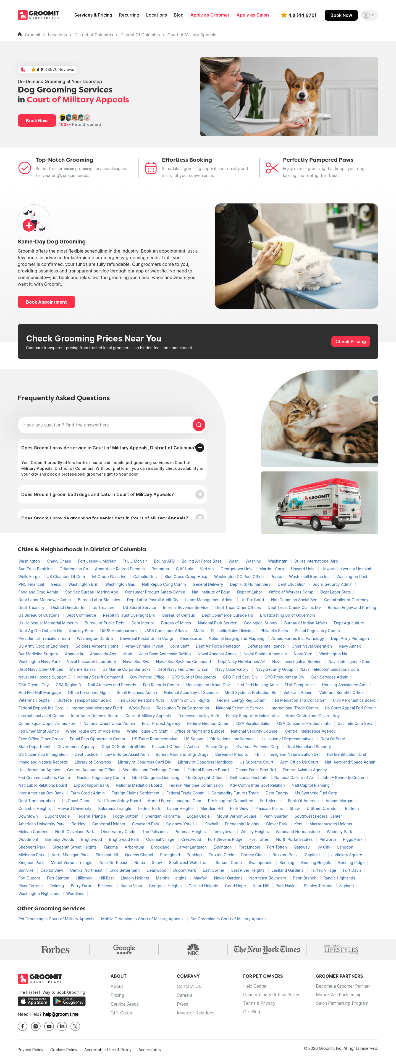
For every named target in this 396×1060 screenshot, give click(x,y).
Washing (254, 561)
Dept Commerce (81, 615)
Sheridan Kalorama (163, 816)
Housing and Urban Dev (208, 684)
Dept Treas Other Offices (238, 607)
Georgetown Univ (237, 568)
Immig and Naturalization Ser (294, 754)
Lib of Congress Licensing (156, 777)
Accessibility (149, 1050)
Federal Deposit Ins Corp (42, 708)
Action (193, 746)
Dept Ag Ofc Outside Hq (41, 630)
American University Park (42, 824)
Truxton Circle (222, 854)
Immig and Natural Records (44, 762)
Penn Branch (305, 878)
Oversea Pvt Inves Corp (258, 746)
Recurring (129, 15)
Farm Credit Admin (88, 793)
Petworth (328, 839)
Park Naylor (287, 885)
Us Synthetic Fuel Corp (316, 793)
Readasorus (191, 638)
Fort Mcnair (271, 800)
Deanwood (157, 870)
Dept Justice (87, 754)
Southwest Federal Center (318, 816)
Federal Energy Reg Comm (242, 700)
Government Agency (76, 746)
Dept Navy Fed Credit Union (183, 669)
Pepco (277, 576)
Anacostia (74, 653)
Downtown (29, 816)
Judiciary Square (346, 854)
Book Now (341, 15)
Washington (30, 561)
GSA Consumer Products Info (304, 723)
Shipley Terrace (318, 885)
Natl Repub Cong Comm (164, 584)
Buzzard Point (285, 854)
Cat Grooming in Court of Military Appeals (228, 918)
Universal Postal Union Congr (147, 638)
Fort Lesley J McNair (97, 561)
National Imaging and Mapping (237, 638)
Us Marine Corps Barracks (127, 669)
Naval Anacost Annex (218, 653)
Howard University (74, 808)
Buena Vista (131, 885)
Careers (184, 995)
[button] (369, 15)
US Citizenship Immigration (44, 754)
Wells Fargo (30, 576)
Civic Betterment (125, 870)
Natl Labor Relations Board (43, 785)
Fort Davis (352, 870)
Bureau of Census (179, 615)
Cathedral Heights (109, 824)
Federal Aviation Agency (305, 769)
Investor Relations (195, 1013)
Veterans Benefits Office (341, 692)
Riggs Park (353, 839)
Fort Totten (259, 839)
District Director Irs (68, 607)
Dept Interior (143, 623)
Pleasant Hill (107, 854)
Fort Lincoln (249, 847)
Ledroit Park (149, 808)
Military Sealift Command (100, 677)
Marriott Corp (272, 568)
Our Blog (252, 1013)
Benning (287, 862)
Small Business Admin (137, 692)
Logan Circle (199, 816)
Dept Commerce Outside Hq (228, 615)
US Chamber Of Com (66, 576)
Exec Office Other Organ (41, 738)
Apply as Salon (253, 15)
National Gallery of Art (295, 777)
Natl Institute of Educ (211, 592)
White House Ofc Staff (148, 731)
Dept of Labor (250, 592)
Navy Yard (304, 653)
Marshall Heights (172, 878)
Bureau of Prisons (232, 754)
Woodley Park (339, 831)
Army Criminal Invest (144, 646)
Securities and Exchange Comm (152, 769)
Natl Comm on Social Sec (294, 599)
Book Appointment (46, 302)
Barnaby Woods (60, 839)
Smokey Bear (81, 630)
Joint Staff (180, 646)
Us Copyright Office (205, 777)
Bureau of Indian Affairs (306, 623)
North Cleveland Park (75, 831)
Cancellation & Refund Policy (273, 995)
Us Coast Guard (76, 800)
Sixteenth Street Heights (75, 847)
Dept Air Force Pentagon (219, 646)
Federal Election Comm (208, 723)
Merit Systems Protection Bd (251, 692)
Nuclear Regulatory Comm (101, 777)
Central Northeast (87, 870)
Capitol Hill (315, 854)
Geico (56, 584)
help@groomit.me (60, 1014)
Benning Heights (316, 862)
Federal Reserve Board (208, 769)
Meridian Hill (212, 808)
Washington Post (352, 576)
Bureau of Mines (176, 623)
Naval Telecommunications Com (329, 669)
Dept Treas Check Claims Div (295, 607)
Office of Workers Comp (291, 592)
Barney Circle (254, 854)
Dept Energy (278, 793)
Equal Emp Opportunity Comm (98, 738)
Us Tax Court (252, 599)
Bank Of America (304, 800)
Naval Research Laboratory (92, 661)
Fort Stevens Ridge (225, 839)
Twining (57, 885)
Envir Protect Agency (162, 723)
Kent (299, 824)
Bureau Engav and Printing (352, 607)
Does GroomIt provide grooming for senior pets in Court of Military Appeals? (104, 518)
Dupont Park (185, 870)
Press (182, 1004)
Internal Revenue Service (186, 607)
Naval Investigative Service (297, 661)
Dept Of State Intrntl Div (124, 746)
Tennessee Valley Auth (199, 715)
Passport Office (167, 746)
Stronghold (170, 854)
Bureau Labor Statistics (99, 599)
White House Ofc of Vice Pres (93, 731)
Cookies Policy (63, 1050)
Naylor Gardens (229, 878)
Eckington (223, 847)
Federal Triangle (92, 816)
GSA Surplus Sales (253, 723)
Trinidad (195, 854)
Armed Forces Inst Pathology (298, 638)
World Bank (140, 708)
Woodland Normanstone (298, 831)
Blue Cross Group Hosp (186, 576)
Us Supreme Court (257, 762)
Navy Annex (350, 646)
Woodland (75, 893)
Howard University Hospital (346, 568)
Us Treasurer (104, 607)
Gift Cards (121, 1013)
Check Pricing (350, 341)
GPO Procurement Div (284, 677)
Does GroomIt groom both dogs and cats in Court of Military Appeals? (97, 494)
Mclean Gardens (34, 831)
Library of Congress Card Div (145, 762)
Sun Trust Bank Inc (36, 568)
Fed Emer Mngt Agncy (39, 731)
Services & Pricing (93, 15)
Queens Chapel (139, 854)
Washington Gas (120, 584)
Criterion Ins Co (74, 568)
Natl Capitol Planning (311, 785)
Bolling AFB (165, 561)
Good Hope (236, 885)
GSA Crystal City (34, 684)
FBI (258, 754)
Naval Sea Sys (136, 661)
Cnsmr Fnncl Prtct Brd (256, 769)
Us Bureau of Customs (40, 615)
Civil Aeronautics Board (354, 700)
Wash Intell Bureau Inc (310, 576)
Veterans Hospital (35, 700)
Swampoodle (261, 862)
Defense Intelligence (267, 646)
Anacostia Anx (103, 653)
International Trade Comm (295, 708)
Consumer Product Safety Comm (155, 592)
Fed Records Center (161, 684)
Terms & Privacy (259, 1004)
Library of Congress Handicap (206, 762)
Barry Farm (81, 885)
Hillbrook (85, 878)
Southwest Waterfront (189, 862)
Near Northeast (113, 862)
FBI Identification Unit (346, 754)
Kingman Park (32, 862)
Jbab (128, 653)
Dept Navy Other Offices (41, 669)
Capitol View (52, 870)
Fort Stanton (58, 878)
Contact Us (189, 986)
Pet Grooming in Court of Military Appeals (57, 918)
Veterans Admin (299, 692)
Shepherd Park (33, 847)
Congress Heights (166, 885)
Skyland (346, 885)
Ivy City (324, 847)
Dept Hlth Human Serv (251, 584)
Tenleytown (224, 831)
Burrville (27, 870)
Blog (178, 15)
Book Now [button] (37, 120)
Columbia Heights (35, 808)
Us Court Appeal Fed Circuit (350, 708)
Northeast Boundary (268, 878)
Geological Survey (261, 623)
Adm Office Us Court (299, 762)
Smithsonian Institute (249, 777)
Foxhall (212, 824)
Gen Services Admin (329, 677)
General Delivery (208, 584)
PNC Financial (32, 584)
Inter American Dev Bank (42, 793)
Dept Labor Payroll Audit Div (153, 599)
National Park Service (218, 623)
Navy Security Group (274, 669)
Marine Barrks (83, 669)
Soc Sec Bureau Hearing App (92, 592)
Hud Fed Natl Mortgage (40, 692)
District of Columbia (93, 34)
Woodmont (29, 839)
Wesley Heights (255, 831)
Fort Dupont (30, 878)
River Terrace (31, 885)
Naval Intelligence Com (349, 661)
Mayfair (200, 878)
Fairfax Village (323, 870)
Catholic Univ (146, 576)
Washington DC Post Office (239, 576)
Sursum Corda (229, 862)
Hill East (107, 878)
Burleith (352, 808)
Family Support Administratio (253, 715)
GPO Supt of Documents (194, 677)
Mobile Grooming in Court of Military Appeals (143, 918)
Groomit (32, 34)
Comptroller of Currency (346, 599)
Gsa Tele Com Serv (355, 723)
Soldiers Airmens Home (98, 646)
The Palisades (155, 831)
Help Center (255, 986)
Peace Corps (218, 746)
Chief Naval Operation (312, 646)
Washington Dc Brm (95, 638)
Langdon (345, 847)
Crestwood (191, 839)
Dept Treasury (32, 607)
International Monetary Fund (96, 708)
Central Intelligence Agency (310, 731)
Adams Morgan (339, 800)
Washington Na (333, 653)
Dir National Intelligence (232, 738)
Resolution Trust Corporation (183, 708)
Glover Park (277, 824)
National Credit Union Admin (109, 723)
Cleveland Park (146, 824)
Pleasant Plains (269, 808)
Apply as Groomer (210, 15)
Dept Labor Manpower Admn (45, 599)
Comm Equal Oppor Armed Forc (48, 723)
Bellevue (106, 885)
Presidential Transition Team (45, 638)
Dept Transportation (37, 800)
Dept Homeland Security (308, 746)
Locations (156, 15)
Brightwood (92, 839)
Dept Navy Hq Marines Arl (242, 661)
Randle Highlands (339, 878)
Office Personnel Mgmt (89, 692)
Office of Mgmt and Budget (199, 731)
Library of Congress (93, 762)
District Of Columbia (140, 34)
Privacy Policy (30, 1050)
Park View (239, 808)
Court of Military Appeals (191, 34)
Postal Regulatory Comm (317, 630)
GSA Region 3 (69, 684)
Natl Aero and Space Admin (350, 762)
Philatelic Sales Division (233, 630)
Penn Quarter (276, 816)
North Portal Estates (295, 839)
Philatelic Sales (275, 630)
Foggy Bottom (126, 816)
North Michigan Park (70, 854)
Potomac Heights (191, 831)
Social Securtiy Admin (333, 584)
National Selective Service (240, 708)
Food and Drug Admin (39, 592)
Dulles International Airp (316, 561)
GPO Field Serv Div (241, 677)
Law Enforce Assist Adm (127, 754)
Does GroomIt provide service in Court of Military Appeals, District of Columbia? (108, 448)
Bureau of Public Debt (105, 623)
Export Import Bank (92, 785)
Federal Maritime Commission (196, 785)
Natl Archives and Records (112, 684)
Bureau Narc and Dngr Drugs (182, 754)
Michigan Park (32, 854)
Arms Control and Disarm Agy (313, 715)
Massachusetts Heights (331, 824)
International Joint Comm (42, 715)
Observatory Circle (118, 831)
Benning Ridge (351, 862)
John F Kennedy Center (342, 777)
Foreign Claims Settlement (136, 793)
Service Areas (125, 1004)
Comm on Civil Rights (191, 700)
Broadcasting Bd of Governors (287, 615)
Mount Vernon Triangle (72, 862)
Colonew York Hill (183, 824)
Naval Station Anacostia (265, 653)
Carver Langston (192, 847)
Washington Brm (83, 584)
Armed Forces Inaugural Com (175, 800)
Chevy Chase (59, 561)
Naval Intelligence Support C (45, 677)
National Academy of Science (191, 692)
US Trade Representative (155, 738)
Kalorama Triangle (115, 808)
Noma (140, 862)
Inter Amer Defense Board (95, 715)
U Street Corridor (323, 808)
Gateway (302, 847)
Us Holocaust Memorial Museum (49, 623)
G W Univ (185, 568)
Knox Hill (261, 885)
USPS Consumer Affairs (165, 630)
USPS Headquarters (119, 630)
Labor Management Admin (210, 599)
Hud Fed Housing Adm (258, 684)
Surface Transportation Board (84, 700)
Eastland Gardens (288, 870)
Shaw (295, 808)
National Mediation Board (139, 785)
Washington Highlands (40, 893)
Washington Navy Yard (40, 661)
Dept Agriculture (349, 623)
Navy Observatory (232, 669)
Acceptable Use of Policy (108, 1050)
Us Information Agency (40, 769)
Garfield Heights (203, 885)
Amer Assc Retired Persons (120, 568)
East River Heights (248, 870)
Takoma (111, 847)
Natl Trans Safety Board (120, 800)
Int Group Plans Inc (109, 576)
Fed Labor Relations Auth (141, 700)
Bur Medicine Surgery (39, 653)
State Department (35, 746)
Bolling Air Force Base (202, 561)
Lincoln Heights (135, 878)
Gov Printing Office (148, 677)
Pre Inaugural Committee (231, 800)
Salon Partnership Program (346, 1004)
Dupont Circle (58, 816)
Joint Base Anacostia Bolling (165, 653)
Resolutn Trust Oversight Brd (130, 615)
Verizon (207, 568)
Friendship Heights (242, 824)
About (117, 986)
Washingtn (278, 561)
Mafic (199, 630)
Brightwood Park (124, 839)
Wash (234, 561)
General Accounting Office (92, 769)
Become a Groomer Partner (347, 986)
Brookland (161, 847)
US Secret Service (140, 607)
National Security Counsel (255, 731)
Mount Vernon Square (237, 816)
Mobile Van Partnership (343, 995)
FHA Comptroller (300, 684)
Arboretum (135, 847)
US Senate (194, 738)
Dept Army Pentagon (350, 638)
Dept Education (292, 584)
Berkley (79, 824)
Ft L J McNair (135, 561)
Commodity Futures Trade (235, 793)
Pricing (117, 995)
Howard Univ (303, 568)
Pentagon (161, 568)
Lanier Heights (181, 808)
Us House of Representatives (288, 738)
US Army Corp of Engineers (44, 646)
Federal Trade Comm (186, 793)
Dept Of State (332, 738)
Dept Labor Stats (335, 592)
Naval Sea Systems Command (184, 661)
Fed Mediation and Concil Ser (299, 700)
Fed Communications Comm (45, 777)
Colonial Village (160, 839)
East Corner (214, 870)
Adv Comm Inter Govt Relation (258, 785)
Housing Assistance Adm (345, 684)
